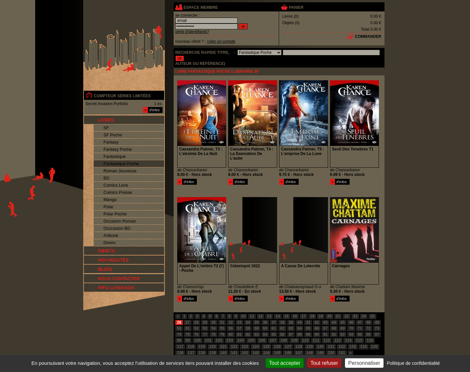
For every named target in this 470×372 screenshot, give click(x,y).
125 (266, 346)
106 (262, 340)
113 (337, 340)
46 (351, 322)
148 (309, 352)
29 (205, 322)
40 (299, 322)
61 (274, 328)
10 (243, 316)
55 (222, 328)
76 (196, 334)
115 (359, 340)
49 (377, 322)
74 (179, 334)
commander (368, 36)
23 (355, 316)
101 (208, 340)
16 (295, 316)
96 (368, 334)
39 (291, 322)
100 (197, 340)
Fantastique (114, 156)
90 (317, 334)
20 (329, 316)
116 (370, 340)
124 (255, 346)
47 (360, 322)
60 (265, 328)
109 (294, 340)
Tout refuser (324, 363)
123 (245, 346)
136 (180, 352)
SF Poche (112, 134)
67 (325, 328)
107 (273, 340)
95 (360, 334)
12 (260, 316)
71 (360, 328)
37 (274, 322)
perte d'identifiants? (192, 31)
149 (320, 352)
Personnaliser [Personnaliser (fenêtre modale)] (364, 363)
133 (353, 346)
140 (223, 352)
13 (269, 316)
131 (331, 346)
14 (277, 316)
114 (348, 340)
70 (351, 328)
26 (179, 322)
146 (288, 352)
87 (291, 334)
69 (342, 328)
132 (341, 346)
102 (219, 340)
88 (299, 334)
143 (255, 352)
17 (303, 316)
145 (277, 352)
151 (341, 352)
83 (256, 334)
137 (191, 352)
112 (326, 340)
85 (274, 334)
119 (201, 346)
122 (234, 346)
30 (213, 322)
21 (338, 316)
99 (187, 340)
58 (248, 328)
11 (252, 316)
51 (187, 328)
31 (222, 322)
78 (213, 334)
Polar (108, 206)
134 (363, 346)
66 (317, 328)
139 (212, 352)
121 (223, 346)
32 (230, 322)
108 (283, 340)
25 (372, 316)
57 (239, 328)
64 (299, 328)
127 (288, 346)
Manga (110, 199)
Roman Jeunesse (119, 170)
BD (106, 178)
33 (239, 322)
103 (230, 340)
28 (196, 322)
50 (179, 328)
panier (296, 7)
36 (265, 322)
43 (325, 322)
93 (342, 334)
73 (377, 328)
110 (305, 340)
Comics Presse (117, 192)
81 (239, 334)
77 (205, 334)
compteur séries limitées (122, 96)
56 (230, 328)
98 (179, 340)
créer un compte (221, 41)
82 (248, 334)
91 (325, 334)
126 (277, 346)
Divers (109, 242)
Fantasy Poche (117, 149)
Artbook (110, 235)
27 (187, 322)
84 (265, 334)
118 (191, 346)
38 (282, 322)
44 (334, 322)
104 (240, 340)
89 (308, 334)
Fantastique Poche (121, 163)
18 (312, 316)
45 (342, 322)
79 (222, 334)
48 (368, 322)
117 (180, 346)
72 (368, 328)
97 (377, 334)
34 (248, 322)
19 (321, 316)
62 (282, 328)
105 (251, 340)
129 (309, 346)
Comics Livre (115, 185)
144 (266, 352)
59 (256, 328)
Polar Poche (115, 213)
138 (201, 352)
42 (317, 322)
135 (374, 346)
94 (351, 334)
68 (334, 328)
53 (205, 328)
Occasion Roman (119, 221)
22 (346, 316)
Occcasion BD (116, 228)
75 (187, 334)
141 (234, 352)
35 (256, 322)
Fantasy (110, 142)
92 (334, 334)
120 (212, 346)
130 (320, 346)
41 (308, 322)
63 (291, 328)
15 (286, 316)
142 (245, 352)
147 (298, 352)
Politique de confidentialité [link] (413, 363)
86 (282, 334)
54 (213, 328)
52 (196, 328)
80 (230, 334)
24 (364, 316)
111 (316, 340)
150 (331, 352)
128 (298, 346)
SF (106, 127)
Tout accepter (284, 363)
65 (308, 328)
